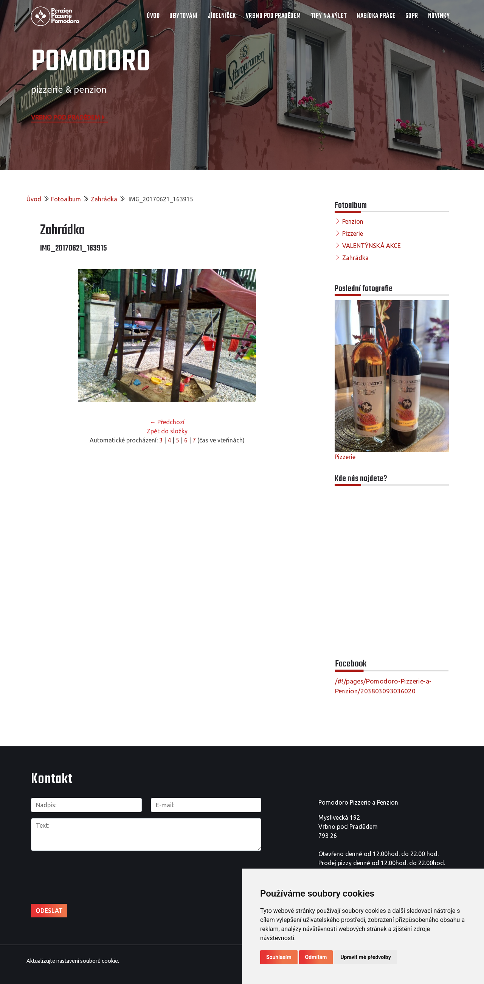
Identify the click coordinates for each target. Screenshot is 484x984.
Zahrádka (104, 199)
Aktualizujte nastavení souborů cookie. (72, 961)
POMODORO (90, 62)
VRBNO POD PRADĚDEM (273, 16)
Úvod (153, 16)
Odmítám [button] (316, 957)
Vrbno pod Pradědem (68, 117)
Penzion (352, 221)
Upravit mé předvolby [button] (365, 957)
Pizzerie (352, 233)
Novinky (439, 16)
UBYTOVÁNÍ (183, 16)
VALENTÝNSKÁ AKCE (371, 245)
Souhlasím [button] (279, 957)
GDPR (411, 16)
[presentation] (88, 873)
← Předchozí (167, 422)
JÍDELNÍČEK (222, 16)
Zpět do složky (167, 431)
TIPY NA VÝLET (329, 16)
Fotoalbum (66, 199)
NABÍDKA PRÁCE (376, 16)
